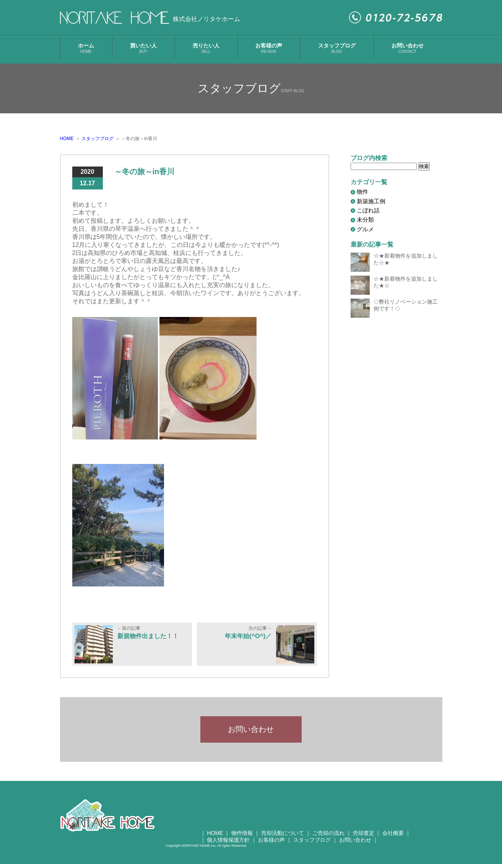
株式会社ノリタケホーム (206, 19)
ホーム (86, 48)
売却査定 (363, 838)
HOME (215, 838)
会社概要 (393, 838)
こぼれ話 (368, 210)
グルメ (365, 229)
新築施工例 (371, 201)
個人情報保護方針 (228, 845)
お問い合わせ (408, 48)
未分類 (365, 219)
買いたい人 (143, 48)
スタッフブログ (337, 48)
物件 (362, 191)
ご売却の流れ (328, 838)
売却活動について (282, 838)
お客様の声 (268, 48)
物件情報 (242, 838)
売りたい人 (206, 48)
